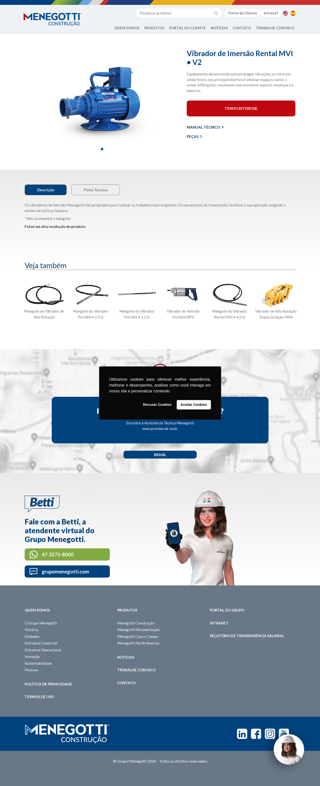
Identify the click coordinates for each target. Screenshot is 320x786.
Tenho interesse (241, 108)
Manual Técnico (205, 127)
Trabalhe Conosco (275, 28)
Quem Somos (126, 28)
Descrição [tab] (45, 190)
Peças (194, 136)
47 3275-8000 (58, 554)
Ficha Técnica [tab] (95, 190)
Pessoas (31, 670)
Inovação (32, 656)
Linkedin (242, 734)
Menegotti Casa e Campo (137, 636)
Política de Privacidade (48, 684)
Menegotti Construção (136, 623)
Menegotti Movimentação (138, 629)
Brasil (160, 454)
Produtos (154, 28)
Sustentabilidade (38, 663)
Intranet (271, 13)
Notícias (219, 28)
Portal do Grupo (227, 610)
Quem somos (37, 610)
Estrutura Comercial (41, 643)
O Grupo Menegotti (41, 623)
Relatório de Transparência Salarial (247, 635)
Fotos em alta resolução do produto (55, 226)
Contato (242, 28)
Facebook (256, 734)
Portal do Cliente (242, 13)
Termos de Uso (39, 696)
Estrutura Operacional (43, 650)
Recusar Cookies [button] (157, 405)
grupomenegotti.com (65, 571)
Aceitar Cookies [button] (193, 405)
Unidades (32, 636)
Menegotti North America (138, 643)
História (31, 629)
